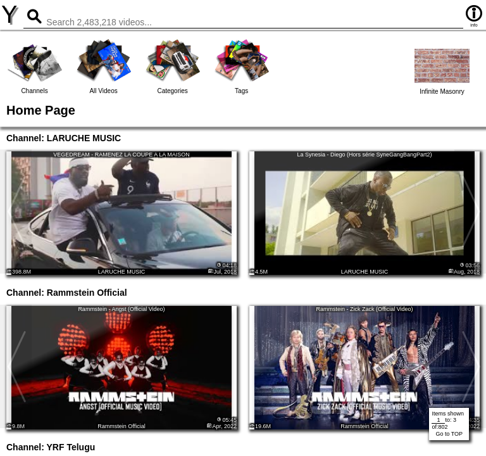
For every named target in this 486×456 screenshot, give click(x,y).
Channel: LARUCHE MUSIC (63, 138)
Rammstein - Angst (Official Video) (121, 309)
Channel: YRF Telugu (50, 447)
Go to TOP (449, 434)
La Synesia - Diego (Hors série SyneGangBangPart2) (364, 154)
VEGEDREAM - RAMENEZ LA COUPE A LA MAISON (121, 154)
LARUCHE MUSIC (122, 272)
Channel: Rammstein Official (66, 293)
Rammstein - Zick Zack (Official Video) (364, 309)
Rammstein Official (121, 426)
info (473, 15)
